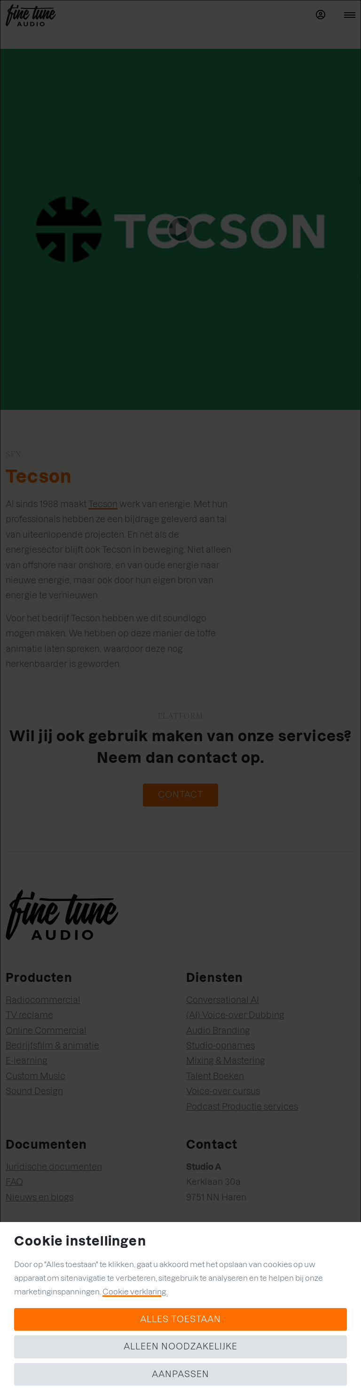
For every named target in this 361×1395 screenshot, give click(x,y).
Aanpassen (180, 1374)
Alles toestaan (180, 1319)
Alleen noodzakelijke (180, 1346)
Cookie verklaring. (134, 1291)
